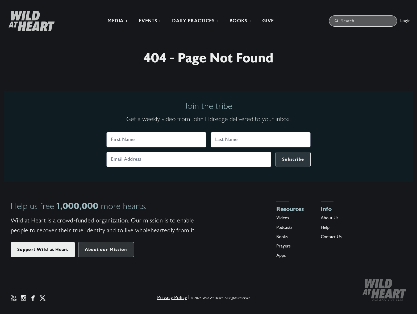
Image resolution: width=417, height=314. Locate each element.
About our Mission (106, 249)
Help (325, 227)
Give (268, 21)
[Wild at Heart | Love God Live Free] (29, 21)
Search (345, 21)
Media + (117, 21)
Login (405, 20)
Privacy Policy (172, 297)
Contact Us (331, 236)
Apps (281, 255)
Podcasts (284, 227)
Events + (150, 21)
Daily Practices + (195, 21)
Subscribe (293, 159)
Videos (282, 218)
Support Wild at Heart (42, 249)
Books (282, 236)
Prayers (283, 246)
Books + (241, 21)
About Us (330, 218)
